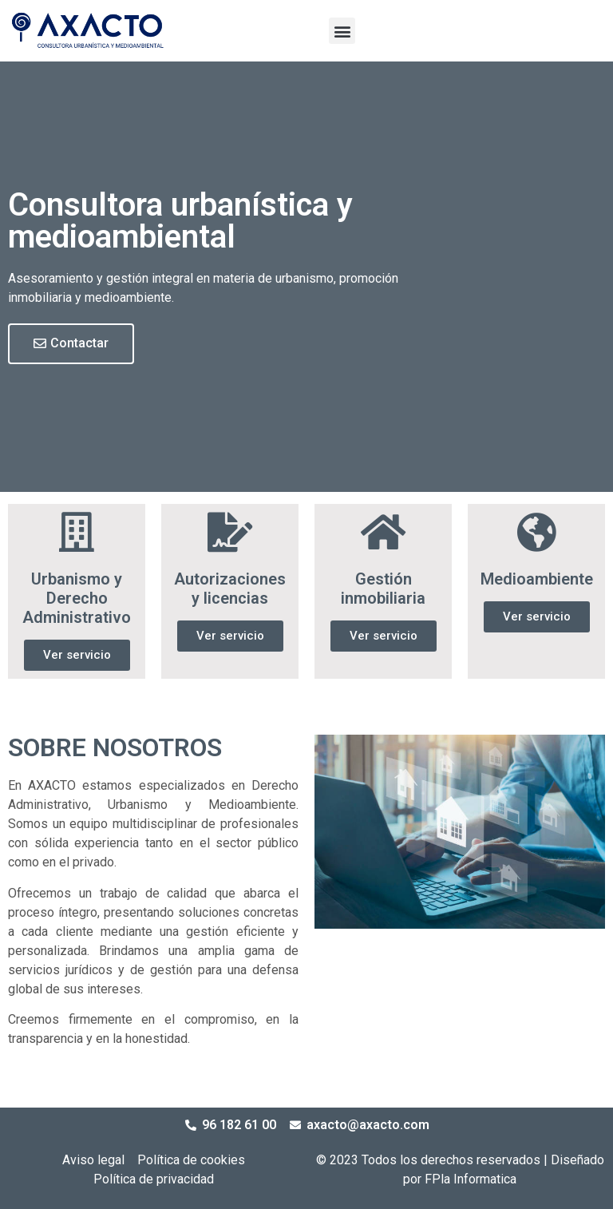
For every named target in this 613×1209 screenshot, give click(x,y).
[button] (342, 31)
